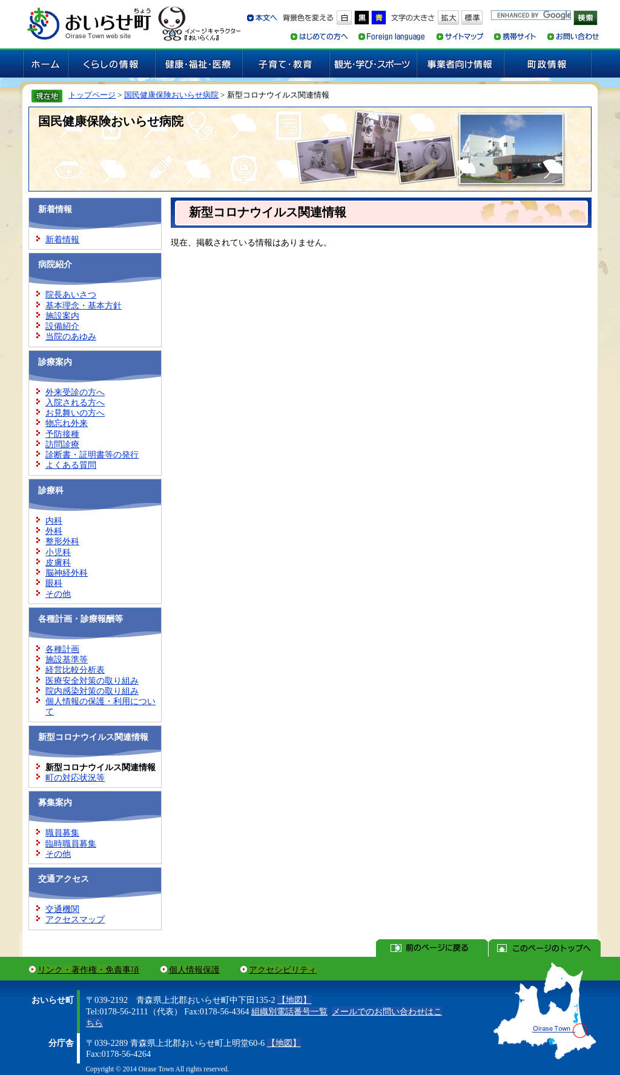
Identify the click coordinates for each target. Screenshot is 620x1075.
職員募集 (62, 832)
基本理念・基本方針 (83, 305)
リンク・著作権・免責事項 (88, 969)
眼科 (53, 583)
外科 (53, 531)
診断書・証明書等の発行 (92, 454)
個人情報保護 (194, 969)
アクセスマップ (75, 919)
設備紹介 (62, 326)
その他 (58, 594)
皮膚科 (58, 562)
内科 (53, 520)
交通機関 (62, 909)
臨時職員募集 (70, 843)
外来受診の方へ (75, 392)
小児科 (58, 552)
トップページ (92, 94)
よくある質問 (70, 465)
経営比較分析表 (75, 669)
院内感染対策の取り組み (92, 691)
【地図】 (294, 1000)
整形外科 (62, 541)
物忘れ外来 (66, 423)
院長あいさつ (70, 294)
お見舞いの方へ (75, 413)
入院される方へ (75, 402)
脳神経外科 (66, 572)
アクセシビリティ (283, 969)
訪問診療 (62, 444)
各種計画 (62, 649)
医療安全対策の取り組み (92, 680)
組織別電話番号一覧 (289, 1011)
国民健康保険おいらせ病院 (171, 94)
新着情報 (62, 239)
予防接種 (62, 434)
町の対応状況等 (75, 777)
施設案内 (62, 316)
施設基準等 (66, 659)
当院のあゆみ (70, 336)
